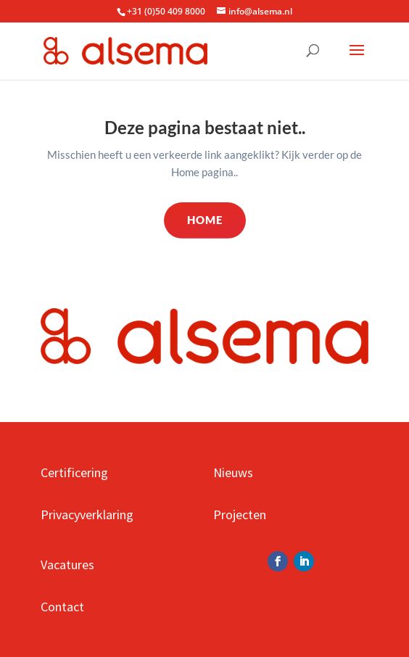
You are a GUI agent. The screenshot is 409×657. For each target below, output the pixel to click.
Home (205, 219)
